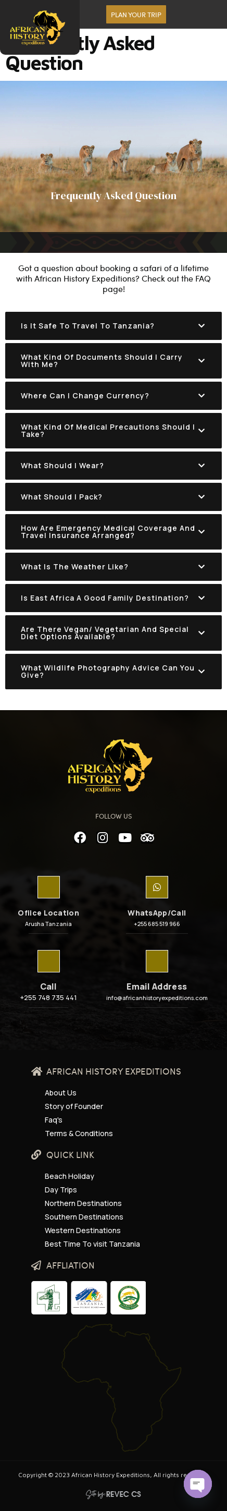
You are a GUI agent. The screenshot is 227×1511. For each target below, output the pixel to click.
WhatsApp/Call (157, 913)
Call (48, 986)
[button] (136, 14)
